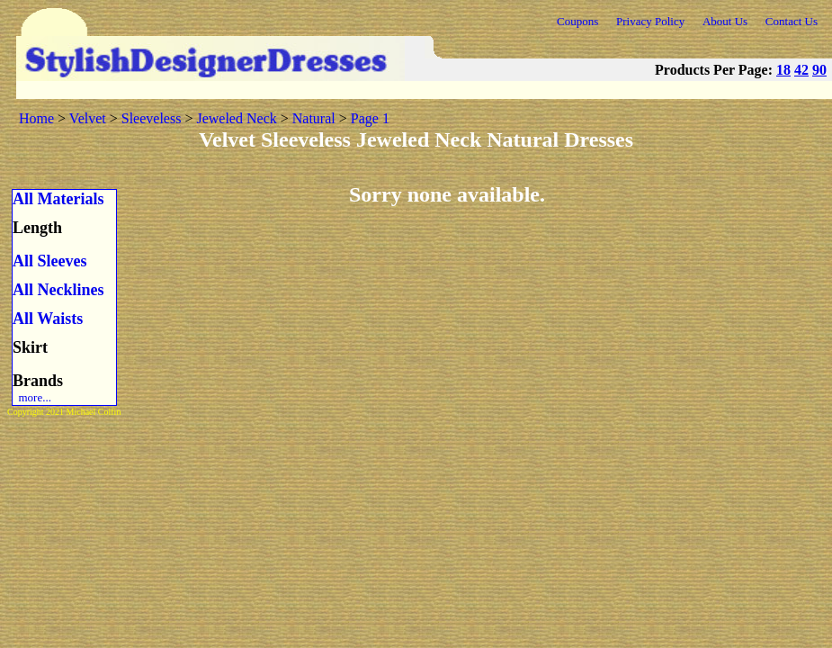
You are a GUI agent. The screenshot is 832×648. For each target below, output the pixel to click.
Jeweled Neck (236, 118)
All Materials (58, 199)
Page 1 (370, 118)
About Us (724, 21)
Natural (313, 118)
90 (819, 69)
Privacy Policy (650, 21)
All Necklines (58, 290)
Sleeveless (151, 118)
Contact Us (791, 21)
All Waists (48, 319)
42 (801, 69)
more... (32, 397)
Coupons (577, 21)
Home (36, 118)
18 (783, 69)
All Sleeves (50, 261)
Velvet (87, 118)
